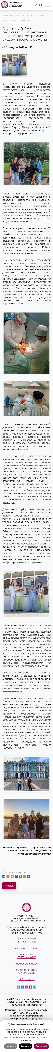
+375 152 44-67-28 (26, 957)
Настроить (11, 1046)
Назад (9, 885)
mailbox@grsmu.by (26, 963)
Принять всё (41, 1046)
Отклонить (26, 1046)
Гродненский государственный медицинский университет (13, 4)
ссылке (42, 1032)
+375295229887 (26, 972)
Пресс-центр (9, 20)
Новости (25, 20)
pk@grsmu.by (27, 979)
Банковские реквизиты (26, 948)
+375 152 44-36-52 (26, 941)
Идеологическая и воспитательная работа (24, 15)
